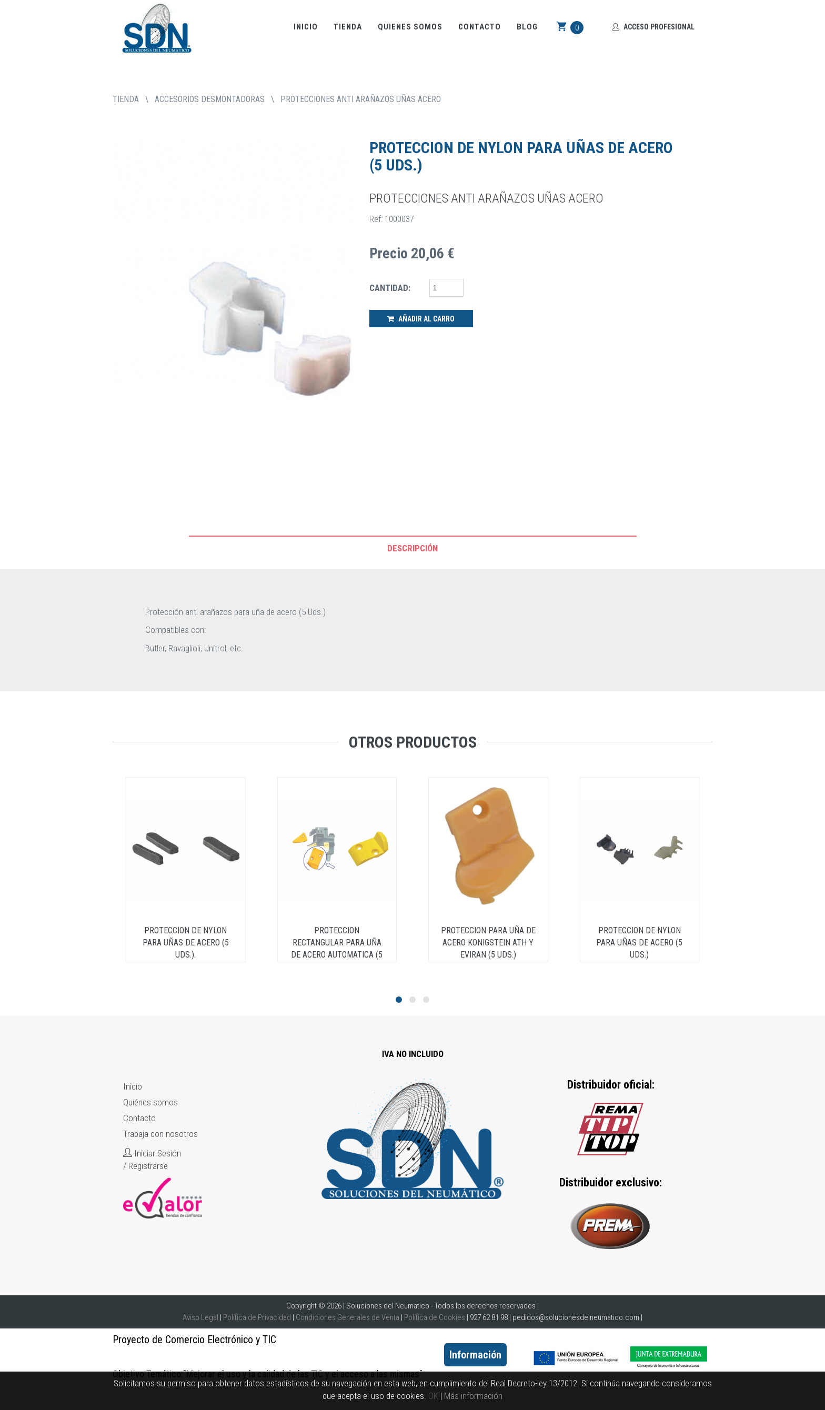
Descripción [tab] (412, 548)
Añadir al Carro (421, 319)
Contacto (479, 27)
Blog (527, 27)
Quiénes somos (150, 1102)
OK (433, 1396)
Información (475, 1354)
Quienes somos (410, 27)
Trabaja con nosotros (160, 1134)
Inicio (306, 27)
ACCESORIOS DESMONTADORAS (210, 99)
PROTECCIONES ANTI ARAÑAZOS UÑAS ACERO (360, 99)
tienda (126, 99)
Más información (473, 1396)
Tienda (348, 27)
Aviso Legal (200, 1317)
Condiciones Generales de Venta (347, 1317)
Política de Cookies (434, 1317)
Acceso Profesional (653, 27)
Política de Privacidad (257, 1317)
